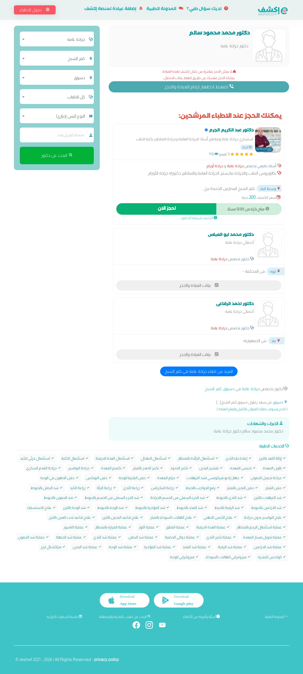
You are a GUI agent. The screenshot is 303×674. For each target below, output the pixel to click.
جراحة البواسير (81, 468)
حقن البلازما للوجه (134, 478)
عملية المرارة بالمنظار (113, 527)
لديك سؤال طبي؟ (207, 9)
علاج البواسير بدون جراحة (265, 517)
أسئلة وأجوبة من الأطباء (201, 617)
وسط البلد (270, 188)
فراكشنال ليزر (53, 547)
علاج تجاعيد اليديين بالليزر (122, 517)
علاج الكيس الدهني (220, 517)
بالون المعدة (274, 468)
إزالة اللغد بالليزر (272, 458)
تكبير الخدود (181, 468)
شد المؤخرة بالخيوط (152, 507)
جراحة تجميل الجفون (268, 478)
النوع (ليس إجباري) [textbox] (70, 116)
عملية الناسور (75, 527)
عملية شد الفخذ (197, 547)
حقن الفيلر (275, 488)
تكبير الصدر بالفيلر (148, 468)
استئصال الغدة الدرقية (115, 458)
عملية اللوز (148, 527)
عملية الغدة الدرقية (213, 527)
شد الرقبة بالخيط (229, 507)
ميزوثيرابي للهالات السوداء (228, 557)
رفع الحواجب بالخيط (203, 488)
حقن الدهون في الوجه (59, 478)
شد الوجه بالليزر (76, 507)
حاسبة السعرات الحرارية (64, 617)
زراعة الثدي (133, 488)
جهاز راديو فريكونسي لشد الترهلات (215, 478)
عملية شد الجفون (33, 537)
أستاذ (247, 147)
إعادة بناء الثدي (238, 458)
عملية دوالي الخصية (182, 537)
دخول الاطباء (35, 9)
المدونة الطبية (164, 9)
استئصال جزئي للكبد (37, 458)
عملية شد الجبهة (71, 537)
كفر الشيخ (213, 388)
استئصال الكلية (75, 458)
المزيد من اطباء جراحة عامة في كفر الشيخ (199, 371)
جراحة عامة (235, 166)
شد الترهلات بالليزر (270, 497)
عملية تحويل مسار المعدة (264, 537)
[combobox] (54, 39)
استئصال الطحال (156, 458)
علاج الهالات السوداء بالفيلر (173, 517)
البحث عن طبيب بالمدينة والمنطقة (125, 617)
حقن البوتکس (99, 478)
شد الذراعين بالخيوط (268, 507)
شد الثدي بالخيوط (231, 497)
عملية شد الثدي (107, 537)
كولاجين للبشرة (272, 557)
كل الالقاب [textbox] (76, 97)
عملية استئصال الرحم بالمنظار (261, 527)
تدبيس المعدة (243, 468)
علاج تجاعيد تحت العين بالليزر (72, 517)
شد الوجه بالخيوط (112, 507)
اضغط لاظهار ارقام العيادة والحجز (199, 86)
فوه (275, 271)
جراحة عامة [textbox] (76, 39)
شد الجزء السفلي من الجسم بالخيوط (114, 497)
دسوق (228, 388)
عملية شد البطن (143, 537)
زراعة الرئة (106, 488)
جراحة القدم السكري (43, 468)
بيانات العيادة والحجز (199, 285)
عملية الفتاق (177, 527)
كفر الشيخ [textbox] (76, 58)
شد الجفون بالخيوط (60, 497)
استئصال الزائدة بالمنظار (198, 458)
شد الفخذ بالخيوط (191, 507)
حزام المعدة (168, 478)
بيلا (276, 340)
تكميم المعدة (113, 468)
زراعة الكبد (80, 488)
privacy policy (106, 659)
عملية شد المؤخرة (160, 547)
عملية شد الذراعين (270, 547)
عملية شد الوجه (123, 547)
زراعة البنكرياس (165, 488)
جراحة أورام (215, 166)
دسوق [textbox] (79, 77)
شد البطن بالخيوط (46, 488)
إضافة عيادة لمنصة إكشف (113, 9)
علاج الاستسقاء (41, 507)
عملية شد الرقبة (232, 547)
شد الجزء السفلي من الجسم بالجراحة (179, 497)
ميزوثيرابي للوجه (184, 557)
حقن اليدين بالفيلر (242, 488)
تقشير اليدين (211, 468)
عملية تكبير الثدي (221, 537)
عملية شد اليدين (87, 547)
